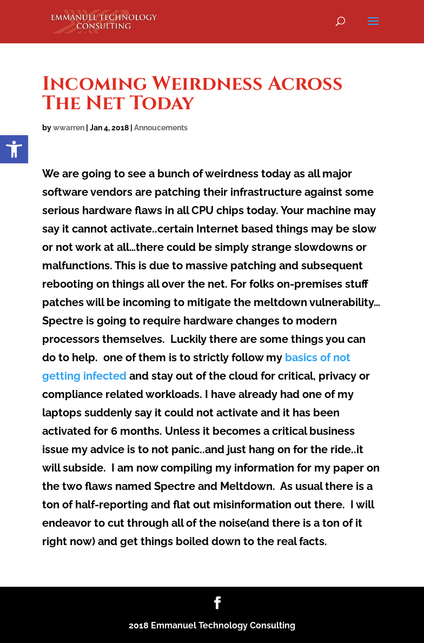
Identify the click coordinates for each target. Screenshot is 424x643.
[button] (14, 149)
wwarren (68, 127)
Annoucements (161, 127)
